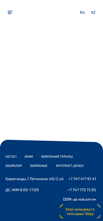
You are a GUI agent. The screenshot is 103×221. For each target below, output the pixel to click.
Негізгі (10, 156)
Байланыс (39, 165)
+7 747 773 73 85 (82, 189)
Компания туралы (57, 156)
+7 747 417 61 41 (82, 178)
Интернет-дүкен (69, 165)
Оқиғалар (13, 165)
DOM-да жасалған (79, 199)
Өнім (29, 156)
